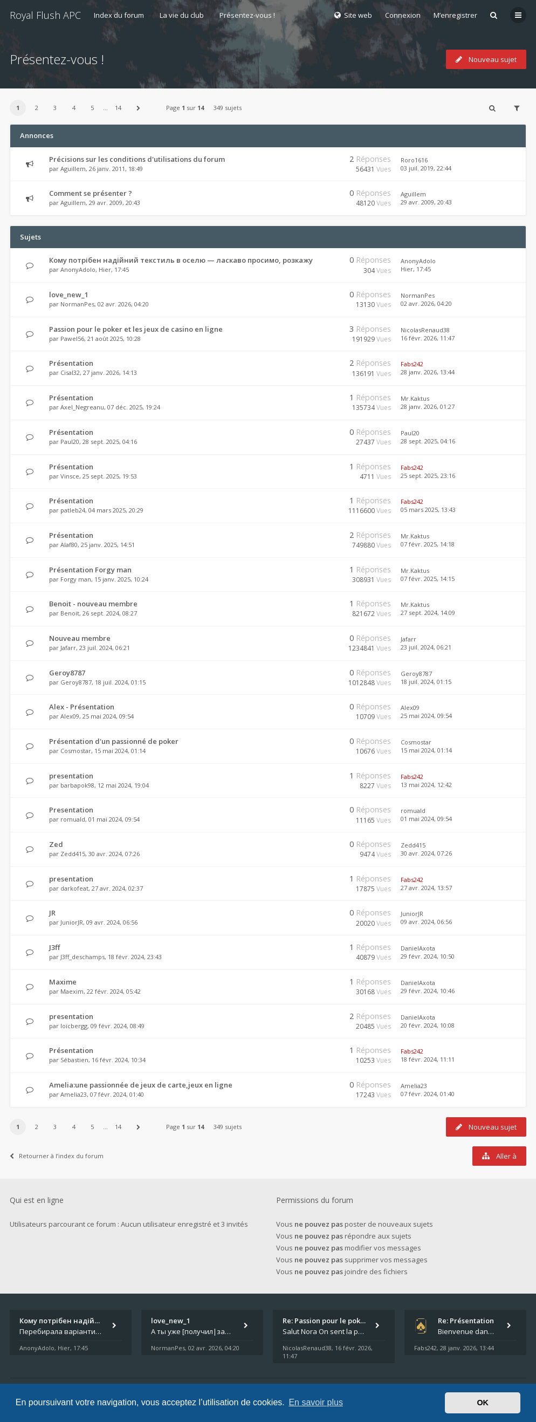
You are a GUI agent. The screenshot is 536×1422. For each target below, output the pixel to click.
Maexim (72, 991)
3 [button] (55, 108)
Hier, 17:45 (416, 269)
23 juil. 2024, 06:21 (426, 647)
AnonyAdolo (77, 269)
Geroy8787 (67, 673)
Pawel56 (72, 338)
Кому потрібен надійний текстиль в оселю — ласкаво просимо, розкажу (181, 260)
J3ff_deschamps (82, 957)
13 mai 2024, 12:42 (426, 785)
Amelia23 (73, 1094)
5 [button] (92, 108)
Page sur (185, 108)
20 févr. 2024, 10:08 (428, 1025)
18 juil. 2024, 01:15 (426, 682)
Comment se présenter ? (90, 193)
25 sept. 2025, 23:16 (428, 475)
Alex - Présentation (81, 707)
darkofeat (74, 888)
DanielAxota (418, 948)
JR (52, 913)
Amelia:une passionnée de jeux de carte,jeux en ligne (140, 1085)
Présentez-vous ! (247, 15)
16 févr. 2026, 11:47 (428, 338)
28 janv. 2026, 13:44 (428, 372)
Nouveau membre (80, 638)
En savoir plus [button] (315, 1402)
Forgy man (75, 579)
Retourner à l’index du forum (57, 1156)
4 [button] (73, 108)
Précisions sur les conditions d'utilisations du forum (137, 159)
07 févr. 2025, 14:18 (428, 544)
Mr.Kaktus (415, 398)
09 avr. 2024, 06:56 (426, 922)
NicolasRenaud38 (425, 330)
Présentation (71, 363)
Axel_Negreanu (82, 407)
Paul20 (69, 441)
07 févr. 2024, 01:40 (428, 1094)
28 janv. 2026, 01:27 (428, 406)
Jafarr (68, 648)
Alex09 (69, 716)
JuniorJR (71, 922)
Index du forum (119, 15)
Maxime (63, 982)
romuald (72, 819)
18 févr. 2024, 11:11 (428, 1059)
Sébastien (74, 1060)
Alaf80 (69, 545)
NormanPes (77, 304)
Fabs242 (412, 364)
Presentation (71, 810)
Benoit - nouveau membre (93, 604)
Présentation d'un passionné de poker (113, 741)
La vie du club (182, 15)
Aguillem (73, 169)
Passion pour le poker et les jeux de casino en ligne (136, 329)
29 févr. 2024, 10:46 (428, 991)
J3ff (54, 947)
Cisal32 (70, 372)
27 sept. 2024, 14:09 (428, 613)
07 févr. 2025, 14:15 (428, 579)
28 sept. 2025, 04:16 (428, 441)
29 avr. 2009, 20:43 (426, 202)
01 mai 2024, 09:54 (426, 819)
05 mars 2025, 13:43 (428, 509)
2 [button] (36, 108)
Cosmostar (75, 751)
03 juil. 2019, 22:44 (426, 168)
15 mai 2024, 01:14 (426, 750)
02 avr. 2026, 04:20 (426, 303)
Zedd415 (72, 854)
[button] (138, 108)
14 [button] (118, 108)
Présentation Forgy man (90, 570)
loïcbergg (73, 1026)
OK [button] (483, 1402)
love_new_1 (68, 294)
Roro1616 (414, 160)
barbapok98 (77, 785)
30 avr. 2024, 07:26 (426, 853)
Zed (56, 844)
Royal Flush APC (45, 15)
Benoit (69, 613)
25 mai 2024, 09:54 (426, 716)
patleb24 (72, 510)
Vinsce (69, 476)
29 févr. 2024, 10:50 (428, 956)
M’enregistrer (455, 15)
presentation (71, 776)
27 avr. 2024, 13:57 (426, 888)
